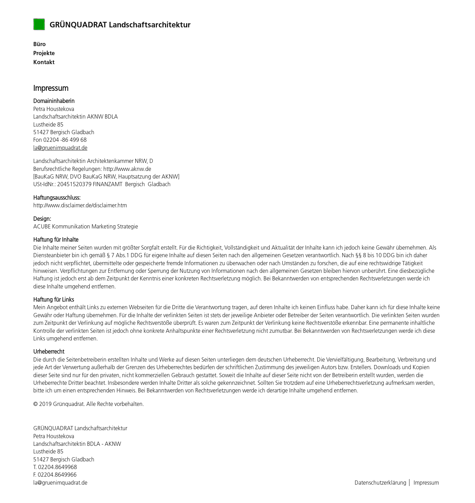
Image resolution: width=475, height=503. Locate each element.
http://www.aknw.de (127, 168)
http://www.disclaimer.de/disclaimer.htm (80, 205)
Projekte (44, 53)
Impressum (426, 482)
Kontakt (43, 62)
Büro (39, 44)
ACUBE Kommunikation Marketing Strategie (85, 226)
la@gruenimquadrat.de (60, 147)
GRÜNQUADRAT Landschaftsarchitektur (120, 24)
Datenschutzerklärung (380, 482)
